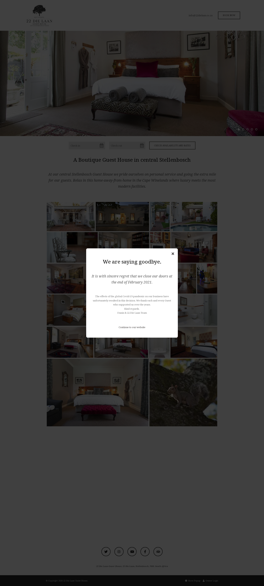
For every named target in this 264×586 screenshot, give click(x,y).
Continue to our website (132, 327)
